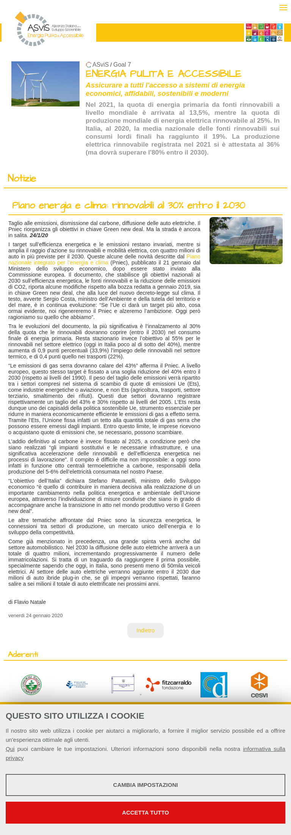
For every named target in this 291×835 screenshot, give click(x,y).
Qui (10, 749)
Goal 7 (122, 64)
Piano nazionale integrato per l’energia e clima (104, 259)
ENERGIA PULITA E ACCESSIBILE (163, 74)
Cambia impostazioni (145, 785)
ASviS (100, 64)
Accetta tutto (145, 812)
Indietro (145, 630)
